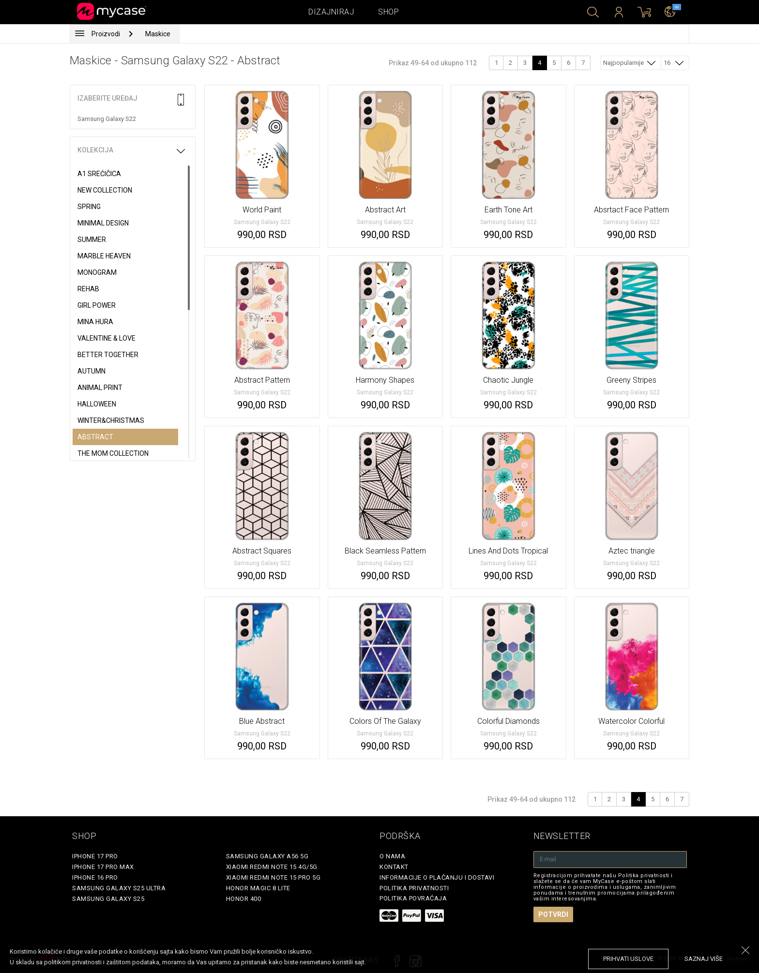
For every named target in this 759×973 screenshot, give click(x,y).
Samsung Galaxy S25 (108, 898)
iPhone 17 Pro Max (103, 866)
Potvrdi (553, 914)
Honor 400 (243, 898)
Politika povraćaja (413, 898)
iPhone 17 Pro (95, 856)
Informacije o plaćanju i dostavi (437, 877)
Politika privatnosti (414, 888)
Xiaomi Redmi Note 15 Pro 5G (273, 877)
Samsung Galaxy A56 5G (267, 856)
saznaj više (703, 958)
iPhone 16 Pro (95, 877)
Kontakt (394, 866)
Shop (388, 11)
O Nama (392, 856)
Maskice (157, 34)
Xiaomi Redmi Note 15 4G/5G (272, 866)
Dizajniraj (331, 11)
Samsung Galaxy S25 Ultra (119, 888)
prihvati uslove (628, 958)
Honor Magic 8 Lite (258, 888)
